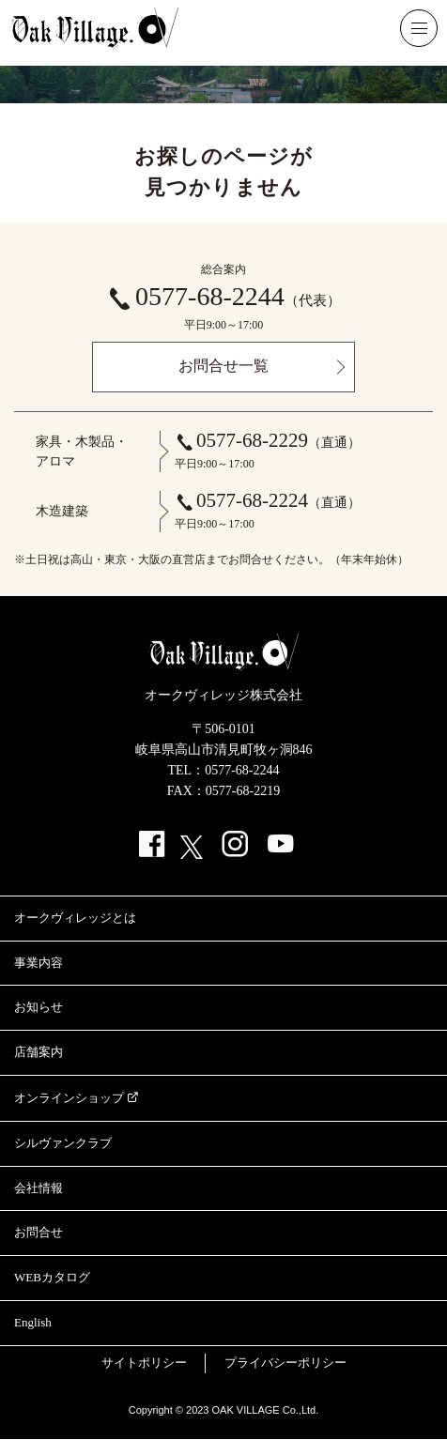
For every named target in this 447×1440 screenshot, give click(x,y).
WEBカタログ (52, 1277)
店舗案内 (38, 1052)
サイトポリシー (144, 1363)
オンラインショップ (69, 1098)
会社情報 (38, 1188)
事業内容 (38, 963)
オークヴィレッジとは (75, 918)
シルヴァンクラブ (63, 1143)
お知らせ (38, 1007)
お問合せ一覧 (223, 366)
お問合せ (38, 1232)
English (33, 1322)
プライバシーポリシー (285, 1363)
